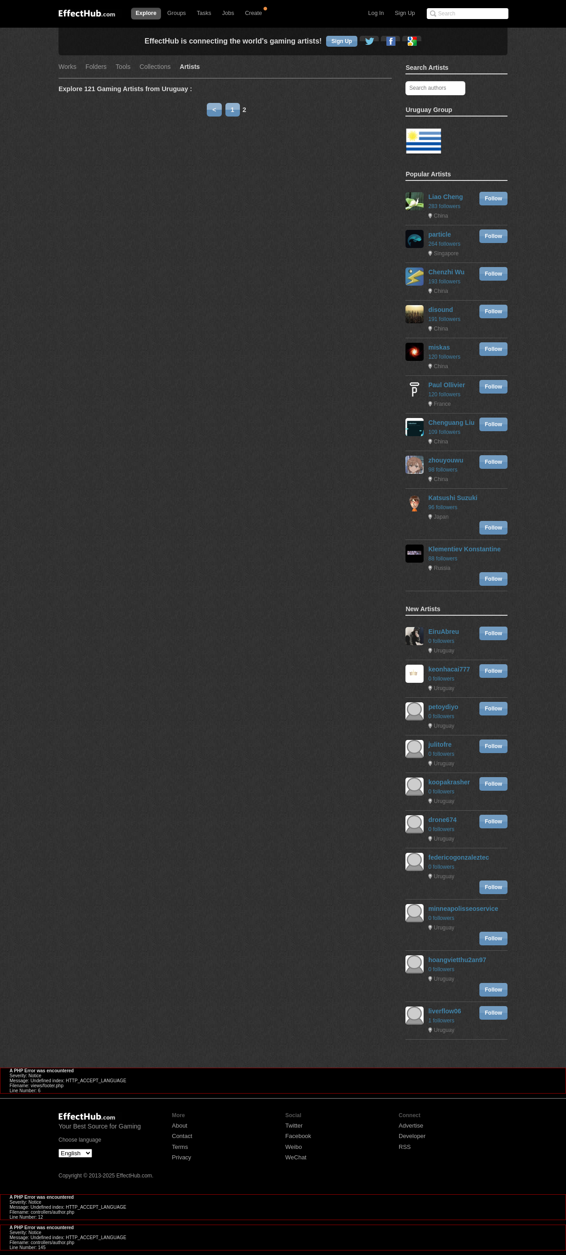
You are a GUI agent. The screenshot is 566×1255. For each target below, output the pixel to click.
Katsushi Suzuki (452, 497)
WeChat (296, 1157)
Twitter (294, 1125)
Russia (442, 568)
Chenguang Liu (451, 422)
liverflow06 (444, 1011)
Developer (412, 1136)
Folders (96, 66)
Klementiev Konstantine (464, 549)
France (442, 404)
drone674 (442, 819)
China (441, 216)
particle (439, 234)
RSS (405, 1146)
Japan (441, 517)
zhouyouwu (445, 460)
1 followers (441, 1020)
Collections (155, 66)
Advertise (411, 1125)
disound (440, 309)
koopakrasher (449, 782)
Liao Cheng (445, 196)
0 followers (441, 641)
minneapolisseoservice (463, 908)
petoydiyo (443, 706)
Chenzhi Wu (446, 272)
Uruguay (444, 650)
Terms (180, 1146)
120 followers (444, 357)
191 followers (444, 319)
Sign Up (405, 13)
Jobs (228, 13)
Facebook (298, 1136)
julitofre (439, 744)
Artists (190, 66)
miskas (438, 347)
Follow (493, 198)
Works (67, 66)
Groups (176, 13)
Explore (146, 13)
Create (253, 13)
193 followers (444, 281)
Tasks (204, 13)
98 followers (442, 470)
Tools (123, 66)
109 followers (444, 432)
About (179, 1125)
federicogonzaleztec (458, 857)
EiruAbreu (443, 631)
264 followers (444, 244)
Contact (182, 1136)
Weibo (293, 1146)
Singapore (446, 253)
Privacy (181, 1157)
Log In (376, 13)
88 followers (442, 558)
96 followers (442, 507)
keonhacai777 (449, 669)
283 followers (444, 206)
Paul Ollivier (446, 385)
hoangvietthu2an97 (457, 959)
